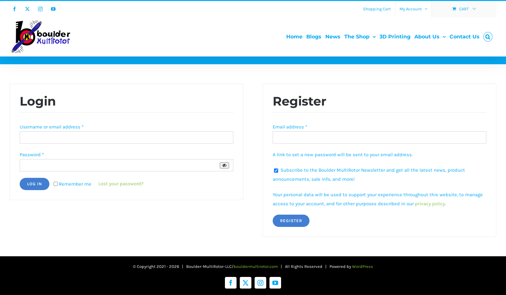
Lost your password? (120, 184)
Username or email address (52, 127)
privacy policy (430, 204)
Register (291, 220)
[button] (487, 36)
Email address (290, 127)
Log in (34, 183)
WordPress (362, 266)
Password (32, 155)
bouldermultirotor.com (256, 266)
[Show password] (224, 165)
